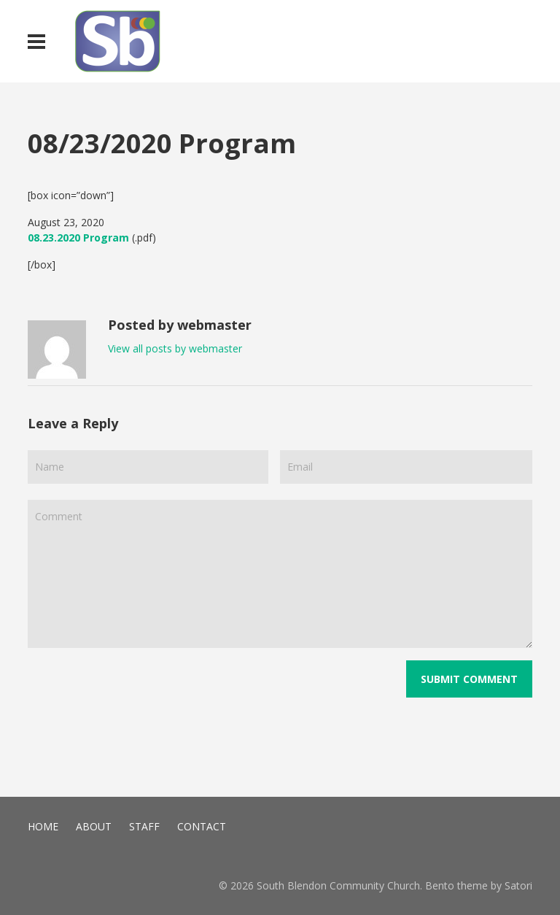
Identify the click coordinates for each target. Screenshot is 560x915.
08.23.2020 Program (78, 237)
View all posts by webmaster (175, 348)
